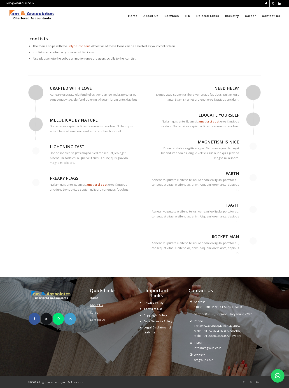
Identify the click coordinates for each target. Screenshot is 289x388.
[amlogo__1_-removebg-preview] (33, 16)
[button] (277, 376)
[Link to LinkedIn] (279, 3)
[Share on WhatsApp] (58, 319)
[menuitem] (132, 16)
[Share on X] (46, 319)
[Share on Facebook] (34, 319)
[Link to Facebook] (266, 3)
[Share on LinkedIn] (70, 319)
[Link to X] (273, 3)
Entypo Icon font (79, 46)
